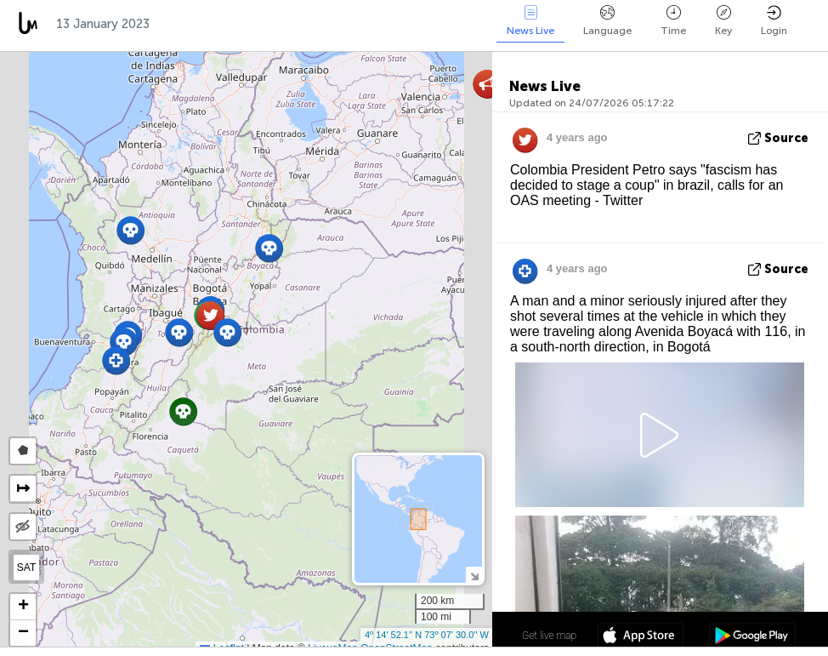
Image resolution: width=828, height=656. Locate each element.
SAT (26, 567)
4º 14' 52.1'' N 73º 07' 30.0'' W (427, 635)
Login (774, 21)
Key (723, 21)
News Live (530, 21)
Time (673, 21)
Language (607, 21)
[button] (130, 230)
